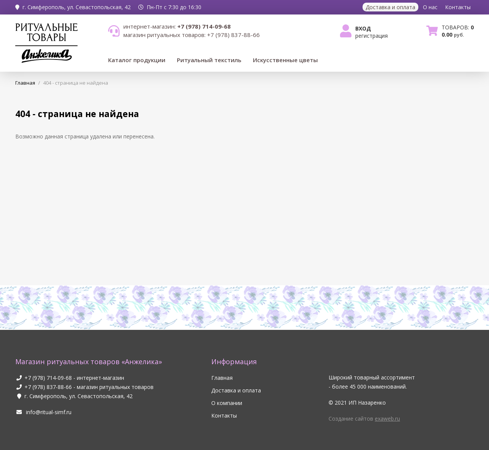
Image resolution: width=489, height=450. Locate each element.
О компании (226, 403)
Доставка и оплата (390, 7)
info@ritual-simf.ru (43, 412)
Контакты (458, 7)
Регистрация (371, 35)
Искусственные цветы (285, 60)
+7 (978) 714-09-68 (48, 377)
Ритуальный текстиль (209, 60)
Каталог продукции (136, 60)
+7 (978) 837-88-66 (48, 387)
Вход (363, 28)
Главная (222, 377)
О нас (430, 7)
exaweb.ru (387, 418)
